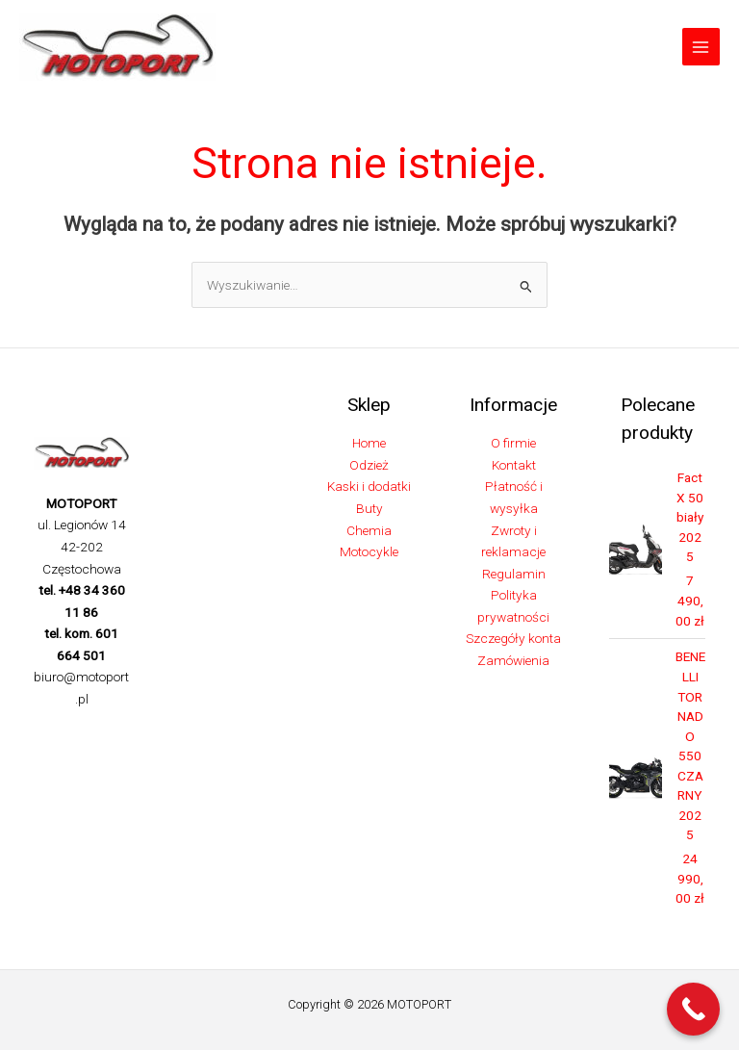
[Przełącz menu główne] (701, 46)
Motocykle (369, 551)
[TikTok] (55, 753)
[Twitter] (79, 731)
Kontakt (514, 465)
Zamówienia (513, 660)
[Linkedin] (84, 753)
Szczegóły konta (513, 639)
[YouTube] (113, 753)
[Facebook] (50, 731)
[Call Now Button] (693, 1009)
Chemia (369, 530)
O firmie (513, 443)
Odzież (369, 465)
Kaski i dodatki (369, 487)
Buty (369, 508)
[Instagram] (107, 731)
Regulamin (514, 573)
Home (369, 443)
